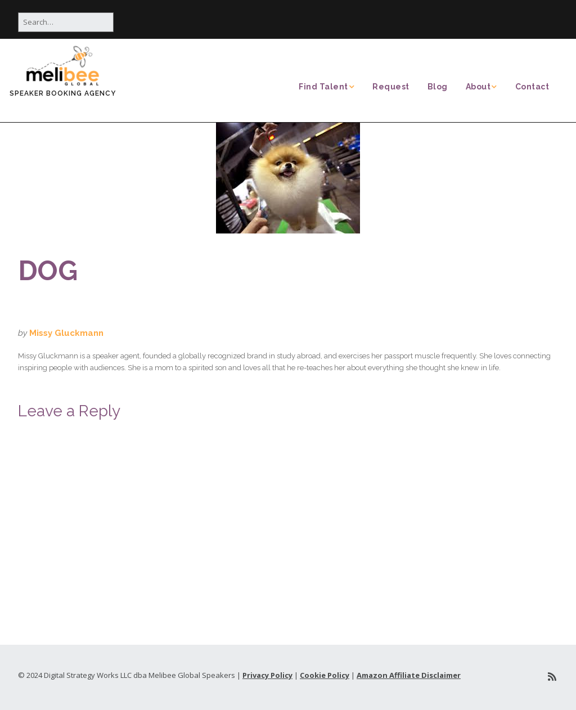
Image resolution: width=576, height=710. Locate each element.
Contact (532, 86)
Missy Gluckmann (66, 333)
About (478, 86)
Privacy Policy (267, 675)
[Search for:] (66, 22)
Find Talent (323, 86)
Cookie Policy (324, 675)
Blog (438, 86)
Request (391, 86)
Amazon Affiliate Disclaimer (409, 675)
